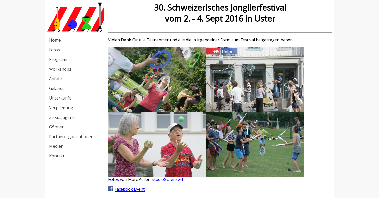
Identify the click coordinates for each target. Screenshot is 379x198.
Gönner (56, 127)
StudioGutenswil (167, 179)
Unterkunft (60, 98)
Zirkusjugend (62, 117)
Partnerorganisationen (71, 136)
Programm (59, 59)
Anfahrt (56, 78)
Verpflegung (61, 107)
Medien (56, 146)
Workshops (60, 69)
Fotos (54, 50)
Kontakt (56, 156)
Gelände (57, 88)
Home (55, 40)
